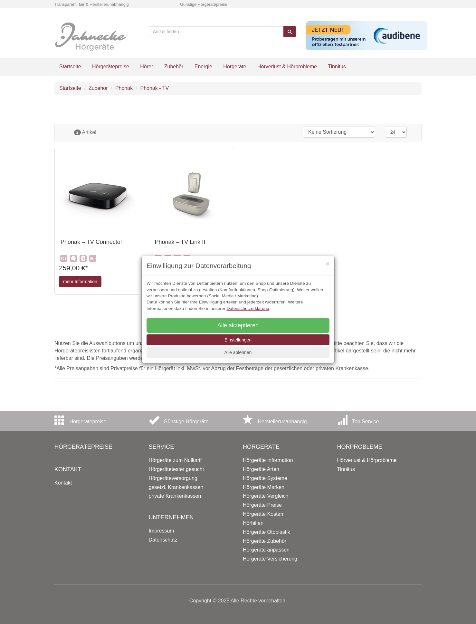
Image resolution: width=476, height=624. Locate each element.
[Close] (327, 263)
